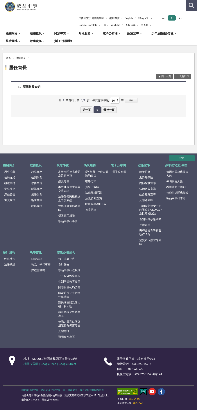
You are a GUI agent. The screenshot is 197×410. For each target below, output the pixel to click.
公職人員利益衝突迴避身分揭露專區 (69, 323)
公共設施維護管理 (69, 275)
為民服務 (84, 33)
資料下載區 (92, 186)
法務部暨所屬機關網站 (91, 18)
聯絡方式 (90, 181)
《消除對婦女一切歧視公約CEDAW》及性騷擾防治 (151, 209)
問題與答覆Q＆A (95, 204)
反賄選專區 (146, 200)
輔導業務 (36, 188)
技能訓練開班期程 (177, 192)
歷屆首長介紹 (31, 87)
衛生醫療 (36, 200)
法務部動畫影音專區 (69, 207)
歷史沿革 (9, 171)
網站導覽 (114, 18)
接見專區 (63, 181)
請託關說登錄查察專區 (69, 313)
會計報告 (63, 264)
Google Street (67, 363)
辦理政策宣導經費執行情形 (150, 232)
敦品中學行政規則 (69, 270)
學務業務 (36, 183)
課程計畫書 (38, 270)
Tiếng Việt (143, 18)
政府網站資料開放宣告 (92, 390)
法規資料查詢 (93, 198)
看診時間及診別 (176, 186)
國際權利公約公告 (69, 287)
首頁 (8, 58)
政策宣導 (133, 33)
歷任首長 (18, 67)
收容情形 (9, 258)
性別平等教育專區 (69, 281)
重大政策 (9, 200)
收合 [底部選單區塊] (182, 157)
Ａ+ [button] (180, 18)
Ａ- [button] (163, 18)
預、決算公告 (66, 258)
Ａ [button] (171, 18)
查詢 (191, 5)
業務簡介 (9, 188)
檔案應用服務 (66, 215)
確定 (131, 100)
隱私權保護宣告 (30, 390)
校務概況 (36, 33)
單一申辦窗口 (70, 390)
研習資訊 (36, 258)
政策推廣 (144, 171)
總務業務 (36, 194)
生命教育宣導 (147, 194)
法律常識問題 (93, 192)
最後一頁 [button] (108, 109)
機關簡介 (11, 33)
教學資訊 (36, 41)
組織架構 (9, 183)
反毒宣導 (144, 224)
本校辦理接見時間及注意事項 (69, 173)
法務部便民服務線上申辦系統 (69, 198)
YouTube (115, 24)
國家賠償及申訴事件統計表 (69, 294)
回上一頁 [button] (166, 76)
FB (104, 24)
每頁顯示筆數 (100, 100)
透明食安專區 (66, 336)
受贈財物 (63, 331)
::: (3, 2)
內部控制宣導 (147, 183)
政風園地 (36, 205)
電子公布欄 (110, 33)
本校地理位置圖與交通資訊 (69, 188)
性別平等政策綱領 (150, 219)
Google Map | (49, 363)
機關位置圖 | (32, 363)
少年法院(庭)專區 (162, 33)
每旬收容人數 (174, 181)
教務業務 (36, 171)
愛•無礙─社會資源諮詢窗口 (96, 173)
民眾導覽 (60, 33)
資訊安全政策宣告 (50, 390)
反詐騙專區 (146, 177)
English (129, 18)
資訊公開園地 (63, 41)
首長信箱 (130, 24)
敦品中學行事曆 (68, 221)
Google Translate (87, 24)
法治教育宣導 (147, 188)
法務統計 (9, 264)
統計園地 (11, 41)
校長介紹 (9, 177)
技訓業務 (36, 177)
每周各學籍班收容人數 (177, 173)
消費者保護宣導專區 (150, 242)
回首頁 (144, 24)
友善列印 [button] (184, 76)
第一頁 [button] (87, 109)
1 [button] (97, 109)
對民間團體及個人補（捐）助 (69, 304)
